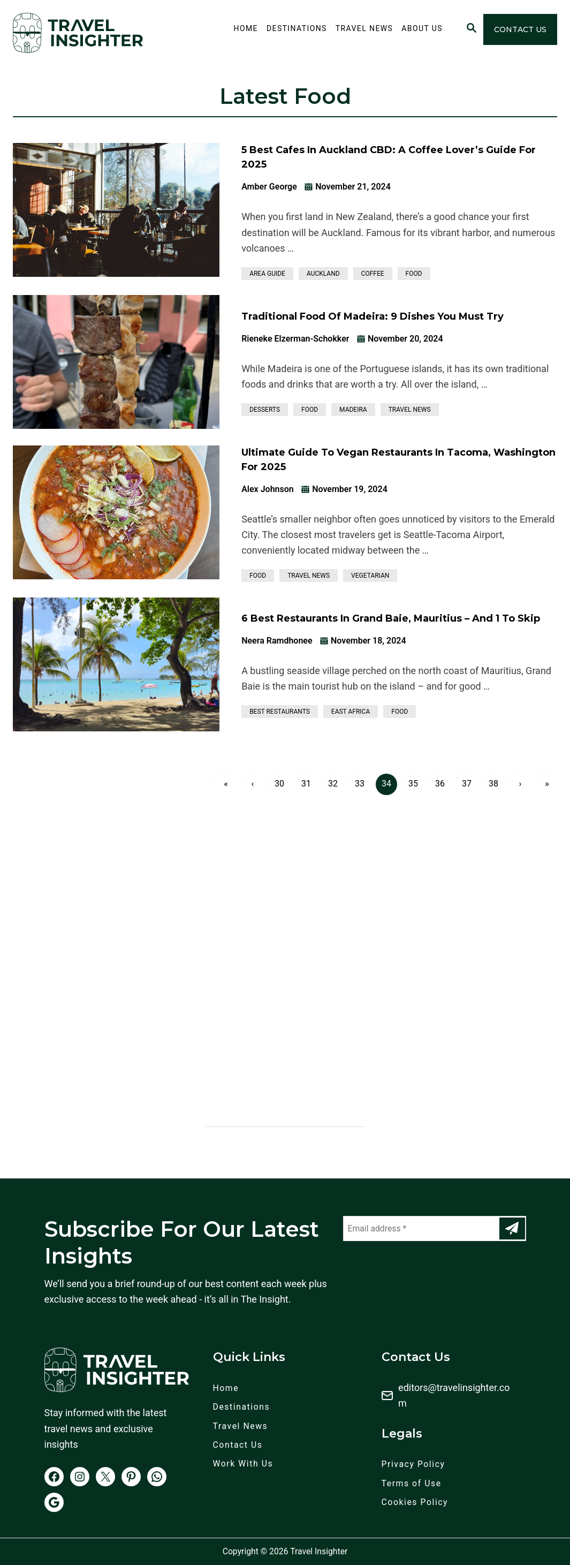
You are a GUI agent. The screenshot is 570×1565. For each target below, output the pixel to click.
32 (333, 783)
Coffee (372, 273)
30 (279, 783)
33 (359, 783)
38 (493, 783)
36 (440, 783)
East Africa (350, 711)
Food (414, 273)
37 (467, 783)
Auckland (323, 273)
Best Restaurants (279, 711)
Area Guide (267, 273)
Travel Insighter (318, 1551)
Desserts (264, 409)
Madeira (353, 409)
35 (413, 783)
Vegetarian (370, 575)
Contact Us (520, 29)
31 (306, 783)
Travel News (410, 409)
